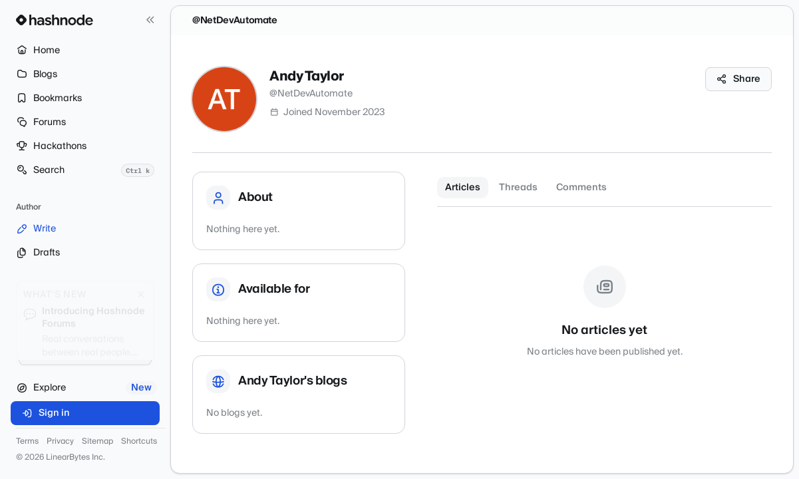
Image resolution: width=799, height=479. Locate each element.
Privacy (60, 441)
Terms (27, 441)
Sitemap (97, 441)
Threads (518, 188)
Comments (581, 188)
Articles (462, 188)
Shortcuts (139, 441)
